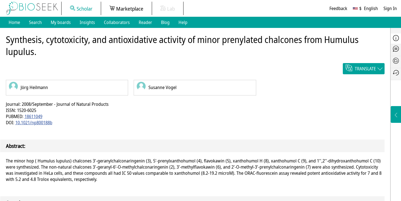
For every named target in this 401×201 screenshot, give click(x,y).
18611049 (33, 116)
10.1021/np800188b (33, 122)
